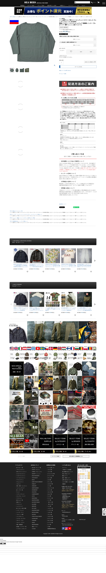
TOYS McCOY (35, 477)
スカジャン (18, 483)
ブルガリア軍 (50, 516)
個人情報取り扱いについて (67, 471)
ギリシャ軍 (49, 481)
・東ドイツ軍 (50, 504)
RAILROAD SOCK (35, 510)
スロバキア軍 (50, 492)
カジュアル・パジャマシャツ (31, 214)
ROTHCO (34, 514)
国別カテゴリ (15, 211)
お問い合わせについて (66, 479)
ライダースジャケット (20, 475)
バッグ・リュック (20, 510)
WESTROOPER (35, 524)
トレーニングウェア (20, 488)
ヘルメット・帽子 (20, 514)
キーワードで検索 (55, 456)
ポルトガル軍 (50, 520)
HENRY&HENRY (35, 488)
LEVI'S (33, 496)
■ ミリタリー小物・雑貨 (21, 508)
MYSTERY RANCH (36, 502)
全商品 (14, 16)
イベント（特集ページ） (17, 217)
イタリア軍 (49, 471)
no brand (33, 528)
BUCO (33, 479)
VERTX (33, 522)
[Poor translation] (4, 544)
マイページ (70, 5)
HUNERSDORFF (35, 494)
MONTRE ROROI (35, 500)
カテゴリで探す (31, 5)
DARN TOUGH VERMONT (37, 481)
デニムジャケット (20, 481)
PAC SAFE (34, 508)
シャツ (23, 214)
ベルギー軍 (49, 512)
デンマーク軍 (50, 498)
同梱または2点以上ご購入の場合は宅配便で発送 (69, 36)
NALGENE (34, 504)
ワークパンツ (19, 504)
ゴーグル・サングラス (20, 518)
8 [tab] (55, 344)
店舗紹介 (64, 483)
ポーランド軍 (50, 518)
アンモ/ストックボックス (21, 528)
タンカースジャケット (20, 473)
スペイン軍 (49, 490)
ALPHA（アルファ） (36, 469)
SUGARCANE (35, 518)
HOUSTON (34, 492)
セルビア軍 (49, 494)
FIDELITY (34, 483)
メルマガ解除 (71, 481)
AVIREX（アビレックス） (37, 471)
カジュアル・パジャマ (20, 496)
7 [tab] (54, 344)
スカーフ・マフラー (20, 522)
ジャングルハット (20, 516)
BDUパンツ (18, 502)
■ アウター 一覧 (19, 467)
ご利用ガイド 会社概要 (66, 469)
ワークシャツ (19, 498)
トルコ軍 (49, 506)
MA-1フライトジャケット (21, 471)
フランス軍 (49, 514)
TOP (11, 16)
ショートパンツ (19, 506)
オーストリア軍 (50, 475)
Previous (11, 332)
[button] (11, 260)
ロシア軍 (20, 211)
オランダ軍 (49, 477)
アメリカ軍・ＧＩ (51, 467)
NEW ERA (34, 506)
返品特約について (62, 204)
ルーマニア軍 (50, 522)
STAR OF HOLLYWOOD (37, 516)
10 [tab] (57, 344)
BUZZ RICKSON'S (35, 475)
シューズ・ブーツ (20, 512)
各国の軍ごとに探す (52, 5)
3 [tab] (50, 344)
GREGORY (34, 485)
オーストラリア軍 (51, 473)
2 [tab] (49, 344)
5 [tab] (52, 344)
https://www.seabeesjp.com (67, 524)
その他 (48, 526)
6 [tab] (53, 344)
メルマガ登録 (65, 481)
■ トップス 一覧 (19, 490)
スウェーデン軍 (50, 488)
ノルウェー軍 (50, 508)
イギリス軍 (49, 469)
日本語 (78, 5)
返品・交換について (66, 477)
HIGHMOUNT (34, 490)
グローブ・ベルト (20, 520)
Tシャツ (18, 492)
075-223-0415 (67, 502)
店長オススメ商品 (31, 217)
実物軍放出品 (15, 221)
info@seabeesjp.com (66, 512)
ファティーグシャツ (20, 494)
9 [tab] (56, 344)
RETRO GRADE (35, 512)
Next (94, 332)
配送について (65, 475)
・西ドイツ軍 (50, 502)
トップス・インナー (17, 214)
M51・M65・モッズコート (21, 485)
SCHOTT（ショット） (36, 473)
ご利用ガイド (62, 5)
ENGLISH (83, 5)
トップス (20, 221)
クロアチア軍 (50, 483)
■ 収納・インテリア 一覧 (21, 526)
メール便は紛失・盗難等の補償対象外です (68, 42)
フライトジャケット (20, 469)
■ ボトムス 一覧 (19, 500)
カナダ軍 (49, 479)
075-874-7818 (68, 488)
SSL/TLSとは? (82, 519)
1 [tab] (48, 344)
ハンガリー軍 (50, 510)
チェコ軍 (49, 496)
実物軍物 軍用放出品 (51, 528)
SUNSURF (34, 520)
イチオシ (25, 217)
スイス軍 (49, 485)
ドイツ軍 (49, 500)
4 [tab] (51, 344)
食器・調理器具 (19, 524)
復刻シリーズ (34, 526)
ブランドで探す (41, 5)
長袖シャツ (40, 214)
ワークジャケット (20, 479)
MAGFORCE (34, 498)
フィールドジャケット (20, 477)
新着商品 (22, 5)
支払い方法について (66, 473)
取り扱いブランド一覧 (36, 467)
